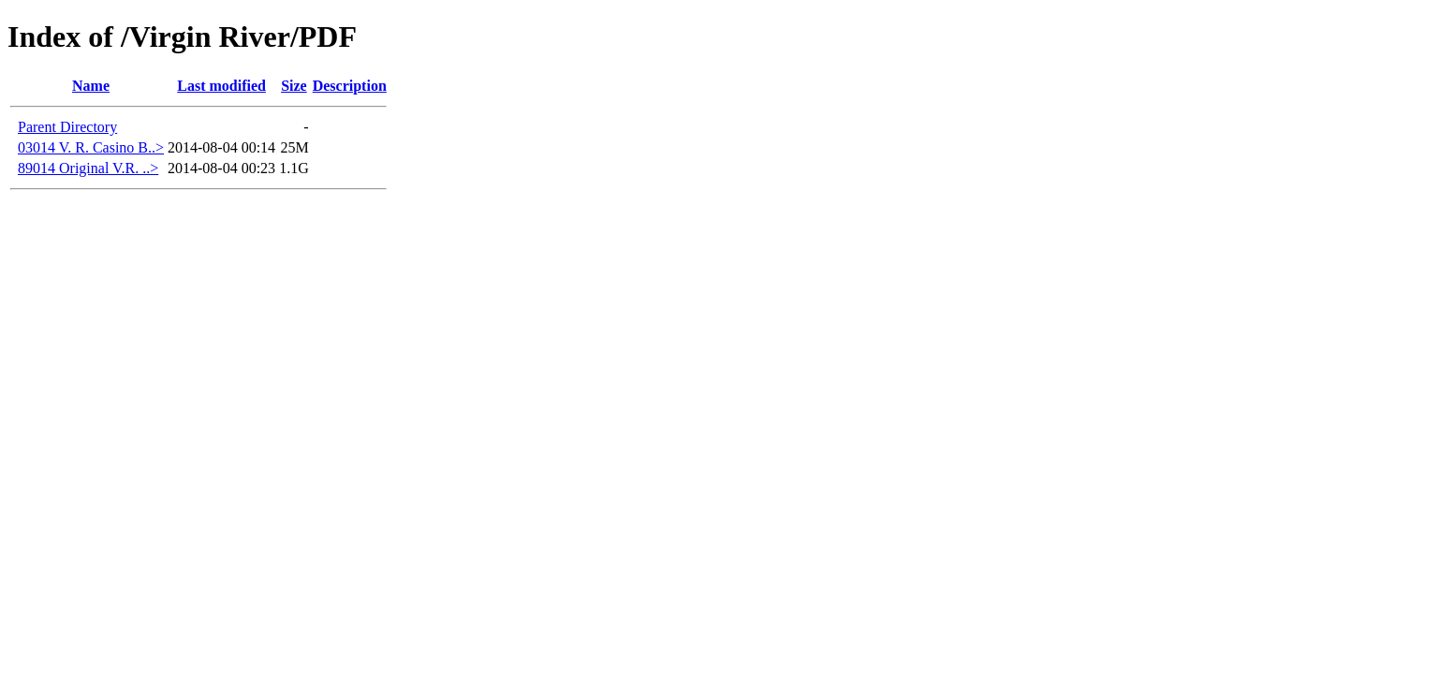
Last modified (221, 86)
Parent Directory (67, 127)
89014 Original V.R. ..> (88, 168)
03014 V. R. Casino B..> (91, 147)
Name (91, 86)
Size (294, 86)
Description (350, 86)
